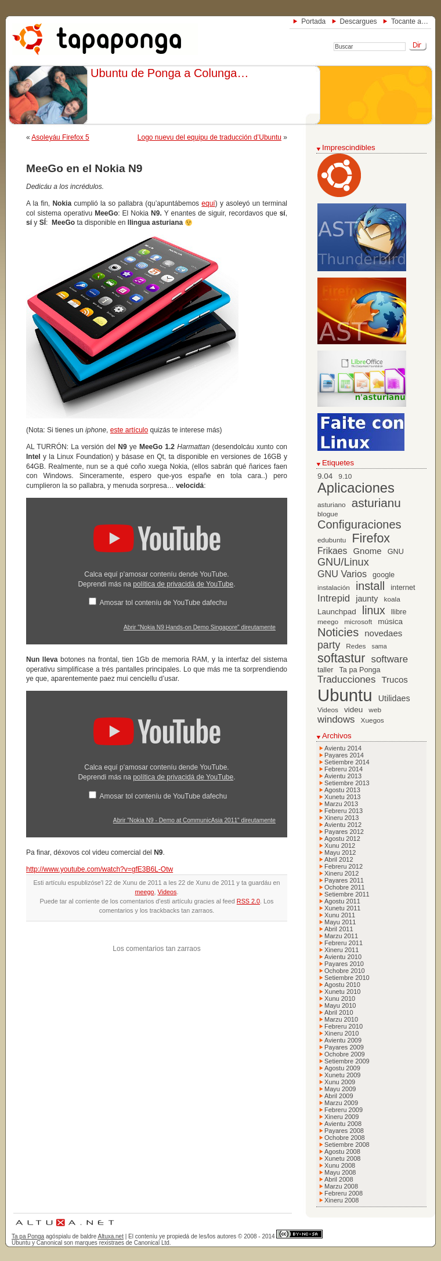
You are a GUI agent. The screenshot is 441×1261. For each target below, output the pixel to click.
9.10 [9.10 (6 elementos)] (345, 476)
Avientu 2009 (343, 1040)
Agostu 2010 (342, 984)
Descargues (358, 21)
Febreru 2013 (343, 810)
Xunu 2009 (339, 1081)
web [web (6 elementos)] (374, 710)
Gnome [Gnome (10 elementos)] (367, 551)
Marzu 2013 (341, 803)
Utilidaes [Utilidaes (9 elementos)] (394, 698)
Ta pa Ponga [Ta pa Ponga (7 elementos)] (360, 670)
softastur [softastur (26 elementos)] (341, 658)
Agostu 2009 (342, 1068)
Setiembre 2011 (347, 894)
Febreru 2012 (343, 866)
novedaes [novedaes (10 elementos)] (383, 633)
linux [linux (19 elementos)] (373, 610)
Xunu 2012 (339, 845)
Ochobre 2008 (344, 1137)
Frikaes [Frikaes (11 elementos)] (332, 551)
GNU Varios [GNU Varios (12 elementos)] (342, 573)
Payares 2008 (344, 1130)
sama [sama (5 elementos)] (379, 646)
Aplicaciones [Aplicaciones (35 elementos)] (356, 487)
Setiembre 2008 (347, 1144)
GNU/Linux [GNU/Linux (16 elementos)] (343, 562)
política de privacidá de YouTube (183, 584)
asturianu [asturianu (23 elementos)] (376, 502)
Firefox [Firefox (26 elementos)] (371, 538)
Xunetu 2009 (342, 1075)
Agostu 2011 (342, 901)
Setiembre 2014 (347, 762)
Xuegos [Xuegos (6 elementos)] (372, 720)
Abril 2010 (338, 1012)
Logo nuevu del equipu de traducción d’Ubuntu (209, 137)
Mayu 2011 (340, 922)
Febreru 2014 (343, 769)
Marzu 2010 (341, 1019)
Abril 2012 (338, 859)
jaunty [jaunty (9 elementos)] (367, 598)
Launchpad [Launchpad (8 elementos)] (336, 611)
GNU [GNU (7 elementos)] (396, 552)
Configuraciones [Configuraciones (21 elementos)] (359, 524)
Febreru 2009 (343, 1109)
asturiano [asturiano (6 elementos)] (331, 505)
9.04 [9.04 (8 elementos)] (324, 476)
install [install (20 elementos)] (370, 586)
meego (144, 891)
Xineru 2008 (341, 1200)
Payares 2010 (344, 963)
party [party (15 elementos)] (328, 645)
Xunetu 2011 (342, 908)
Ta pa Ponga (28, 1236)
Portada (313, 21)
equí (208, 203)
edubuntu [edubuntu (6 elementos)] (331, 540)
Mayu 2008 (340, 1172)
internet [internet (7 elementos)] (403, 588)
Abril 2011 (338, 928)
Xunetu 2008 (342, 1158)
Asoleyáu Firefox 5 (60, 137)
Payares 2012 (344, 831)
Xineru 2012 (341, 873)
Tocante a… (409, 21)
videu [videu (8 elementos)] (353, 709)
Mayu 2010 (340, 1005)
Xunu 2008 (339, 1165)
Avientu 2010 (343, 956)
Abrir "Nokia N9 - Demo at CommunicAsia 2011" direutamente (194, 820)
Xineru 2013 (341, 817)
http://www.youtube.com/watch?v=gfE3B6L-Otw (99, 869)
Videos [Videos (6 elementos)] (327, 710)
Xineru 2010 (341, 1033)
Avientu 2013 (343, 775)
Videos (167, 891)
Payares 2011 (344, 880)
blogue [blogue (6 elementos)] (327, 514)
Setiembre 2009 (347, 1061)
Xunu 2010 (339, 998)
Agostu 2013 (342, 789)
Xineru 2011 (341, 949)
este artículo (129, 430)
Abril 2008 (338, 1179)
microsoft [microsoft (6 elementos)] (358, 622)
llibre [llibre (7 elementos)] (399, 612)
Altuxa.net (110, 1236)
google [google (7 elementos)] (384, 575)
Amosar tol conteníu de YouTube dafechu (163, 603)
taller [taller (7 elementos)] (325, 670)
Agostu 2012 (342, 838)
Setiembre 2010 (347, 977)
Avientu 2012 (343, 824)
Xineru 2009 (341, 1116)
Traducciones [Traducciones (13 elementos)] (346, 679)
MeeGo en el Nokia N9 (84, 168)
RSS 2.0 (248, 901)
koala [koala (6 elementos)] (392, 599)
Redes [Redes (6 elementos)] (356, 646)
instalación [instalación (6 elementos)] (333, 588)
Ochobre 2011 (344, 887)
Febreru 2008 (343, 1193)
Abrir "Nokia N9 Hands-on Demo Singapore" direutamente (200, 627)
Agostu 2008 (342, 1151)
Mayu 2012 (340, 852)
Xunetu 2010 (342, 991)
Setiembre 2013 (347, 782)
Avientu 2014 (343, 748)
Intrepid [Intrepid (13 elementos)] (333, 598)
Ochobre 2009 (344, 1054)
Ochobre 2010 (344, 970)
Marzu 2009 (341, 1102)
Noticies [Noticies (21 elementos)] (338, 632)
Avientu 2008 (343, 1123)
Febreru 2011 (343, 942)
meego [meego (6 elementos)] (327, 622)
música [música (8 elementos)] (390, 621)
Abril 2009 (338, 1095)
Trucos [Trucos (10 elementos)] (394, 679)
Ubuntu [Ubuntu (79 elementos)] (345, 695)
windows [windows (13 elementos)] (336, 719)
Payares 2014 (344, 755)
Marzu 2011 (341, 935)
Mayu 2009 (340, 1088)
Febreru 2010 (343, 1026)
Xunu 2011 (339, 915)
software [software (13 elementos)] (390, 659)
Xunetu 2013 (342, 796)
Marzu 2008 (341, 1186)
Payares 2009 (344, 1047)
